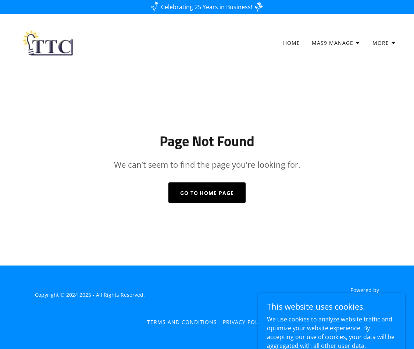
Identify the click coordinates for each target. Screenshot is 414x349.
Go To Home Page (207, 192)
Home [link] (291, 42)
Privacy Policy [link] (245, 321)
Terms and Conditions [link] (182, 321)
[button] (336, 43)
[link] (49, 41)
